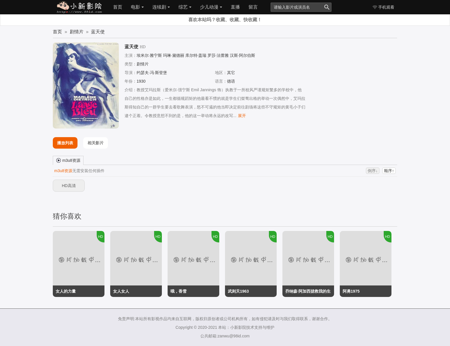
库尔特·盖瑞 (196, 55)
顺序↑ (389, 170)
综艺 (185, 7)
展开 (242, 115)
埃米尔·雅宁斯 (149, 55)
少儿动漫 (211, 7)
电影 (137, 7)
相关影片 (96, 143)
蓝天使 (98, 31)
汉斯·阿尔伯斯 (242, 55)
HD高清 (68, 185)
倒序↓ (373, 170)
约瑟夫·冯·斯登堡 (152, 72)
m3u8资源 (68, 160)
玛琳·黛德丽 (173, 55)
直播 (235, 7)
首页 (117, 7)
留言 (253, 7)
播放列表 (65, 143)
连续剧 (161, 7)
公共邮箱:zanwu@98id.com (224, 336)
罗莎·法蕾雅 (218, 55)
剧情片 (77, 31)
